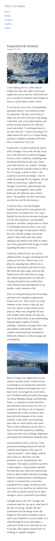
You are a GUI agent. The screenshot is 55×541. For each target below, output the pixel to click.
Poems (8, 16)
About (8, 28)
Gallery (8, 24)
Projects (8, 20)
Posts (7, 11)
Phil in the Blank (15, 6)
